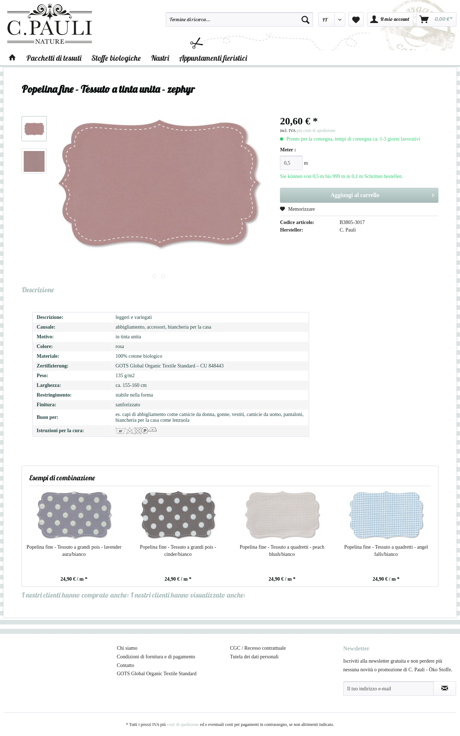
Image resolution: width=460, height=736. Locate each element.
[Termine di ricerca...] (239, 19)
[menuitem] (239, 22)
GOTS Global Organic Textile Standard (157, 673)
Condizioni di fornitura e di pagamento (156, 656)
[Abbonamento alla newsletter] (444, 688)
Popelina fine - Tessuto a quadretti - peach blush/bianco (282, 550)
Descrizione (38, 289)
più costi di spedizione (315, 130)
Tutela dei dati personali (254, 656)
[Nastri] (160, 57)
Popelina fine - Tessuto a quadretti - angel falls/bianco (386, 550)
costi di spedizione (183, 724)
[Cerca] (305, 19)
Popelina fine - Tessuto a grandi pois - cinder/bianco (178, 550)
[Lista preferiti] (356, 19)
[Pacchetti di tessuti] (53, 57)
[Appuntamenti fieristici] (213, 57)
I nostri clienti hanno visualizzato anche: (187, 594)
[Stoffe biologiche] (116, 57)
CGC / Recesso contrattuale (258, 648)
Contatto (125, 665)
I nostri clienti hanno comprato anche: (75, 594)
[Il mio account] (390, 19)
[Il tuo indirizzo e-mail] (388, 688)
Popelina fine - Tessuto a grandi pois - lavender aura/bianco (74, 550)
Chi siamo (127, 648)
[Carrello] (436, 19)
